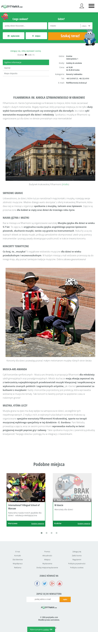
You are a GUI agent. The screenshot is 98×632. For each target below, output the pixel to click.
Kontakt (17, 555)
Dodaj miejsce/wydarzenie (47, 567)
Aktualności (47, 555)
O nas (17, 551)
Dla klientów (18, 559)
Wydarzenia (47, 563)
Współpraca (17, 563)
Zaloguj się (76, 551)
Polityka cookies (76, 567)
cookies (46, 629)
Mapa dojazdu (10, 73)
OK (51, 629)
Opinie (7, 68)
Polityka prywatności (76, 563)
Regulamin (76, 559)
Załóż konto (77, 555)
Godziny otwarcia (37, 523)
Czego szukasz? (20, 19)
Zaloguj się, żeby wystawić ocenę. (25, 51)
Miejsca (47, 559)
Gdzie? (61, 19)
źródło (65, 184)
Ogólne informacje (12, 62)
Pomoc (47, 551)
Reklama (17, 567)
